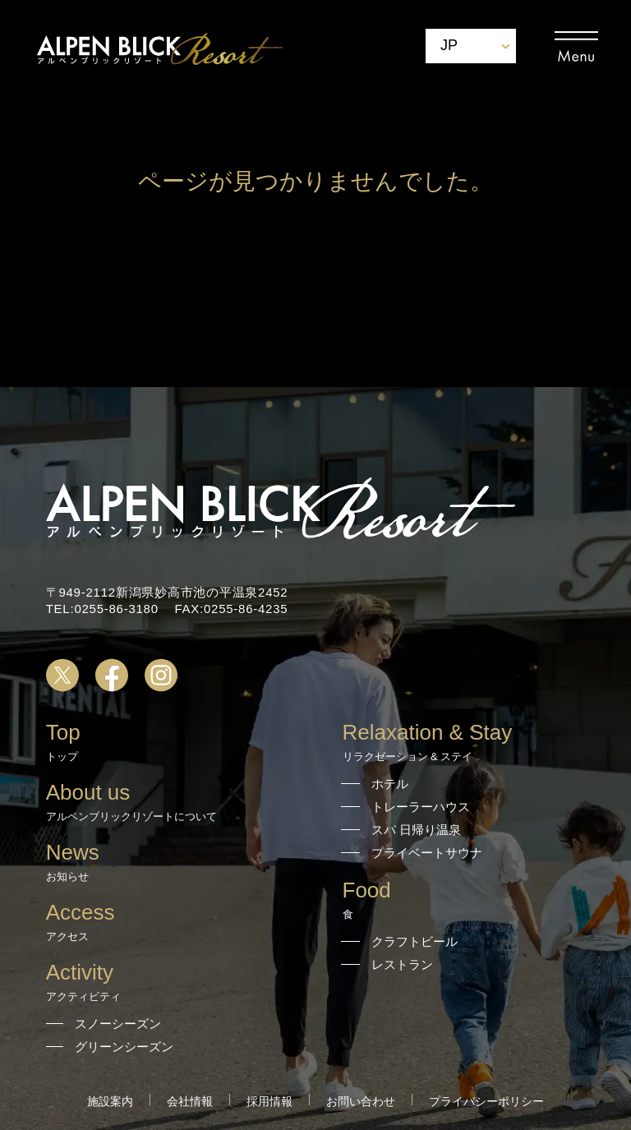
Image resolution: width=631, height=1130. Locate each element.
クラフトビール (414, 941)
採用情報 (269, 1101)
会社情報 (190, 1101)
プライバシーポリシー (486, 1101)
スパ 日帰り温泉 (416, 830)
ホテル (389, 784)
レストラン (402, 964)
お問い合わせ (360, 1101)
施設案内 (110, 1101)
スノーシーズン (118, 1024)
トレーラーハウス (420, 807)
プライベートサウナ (426, 853)
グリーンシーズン (124, 1047)
